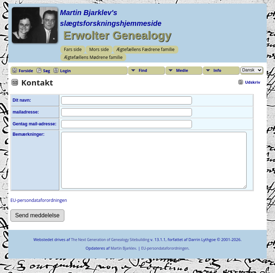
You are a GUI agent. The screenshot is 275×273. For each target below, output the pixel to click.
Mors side (99, 49)
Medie (182, 70)
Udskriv (252, 82)
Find (143, 70)
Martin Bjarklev (123, 259)
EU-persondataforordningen (38, 211)
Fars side (73, 49)
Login (65, 70)
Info (217, 70)
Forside (26, 70)
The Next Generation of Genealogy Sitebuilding (110, 250)
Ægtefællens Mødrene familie (93, 57)
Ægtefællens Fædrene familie (145, 49)
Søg (46, 70)
